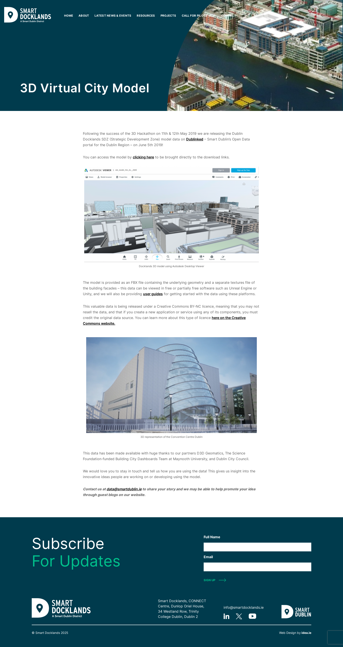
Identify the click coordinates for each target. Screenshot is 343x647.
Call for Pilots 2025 (199, 15)
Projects (168, 15)
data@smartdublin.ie (124, 489)
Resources (146, 15)
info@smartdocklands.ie (244, 607)
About (84, 15)
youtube (252, 616)
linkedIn (226, 616)
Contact (228, 15)
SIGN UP (209, 580)
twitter (239, 616)
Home (68, 15)
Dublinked (194, 139)
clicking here (143, 157)
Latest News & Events (112, 15)
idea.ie (306, 633)
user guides (153, 294)
